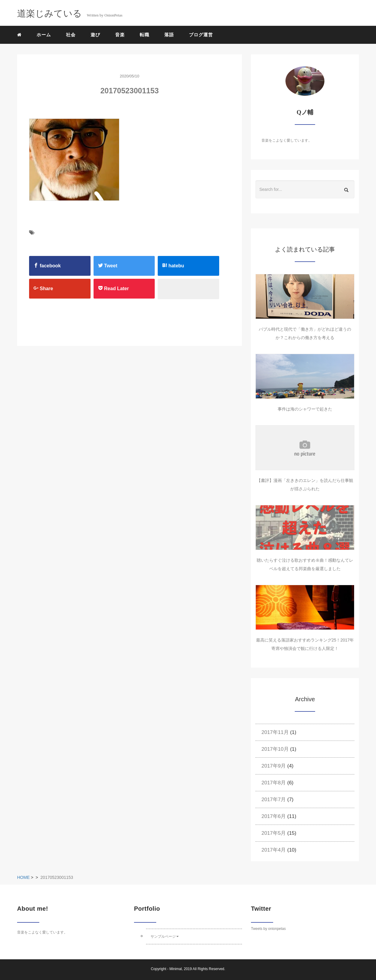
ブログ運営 (201, 34)
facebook (47, 265)
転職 (144, 34)
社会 (71, 34)
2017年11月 (275, 732)
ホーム (44, 34)
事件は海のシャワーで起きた (305, 409)
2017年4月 (273, 850)
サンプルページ (165, 936)
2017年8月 (273, 783)
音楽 (120, 34)
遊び (95, 34)
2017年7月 (273, 799)
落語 (169, 34)
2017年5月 (273, 833)
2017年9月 (273, 766)
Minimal (175, 969)
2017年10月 (275, 749)
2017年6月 (273, 816)
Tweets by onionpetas (268, 929)
